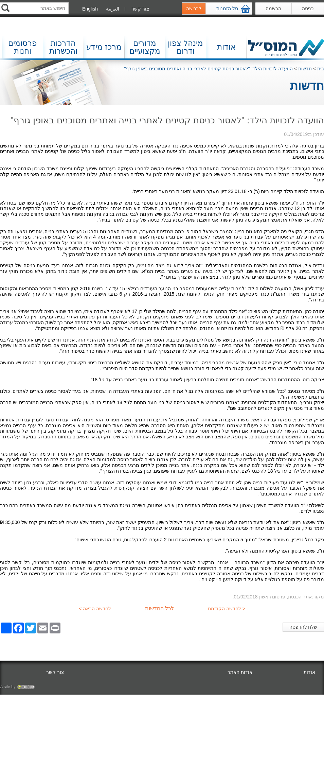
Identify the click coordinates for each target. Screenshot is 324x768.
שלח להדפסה (304, 628)
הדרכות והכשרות (63, 47)
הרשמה (273, 8)
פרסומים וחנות (22, 47)
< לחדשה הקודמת (227, 608)
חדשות (305, 68)
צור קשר (140, 9)
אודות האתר (240, 672)
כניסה (307, 8)
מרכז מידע (103, 46)
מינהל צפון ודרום (185, 47)
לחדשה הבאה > (94, 608)
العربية (112, 9)
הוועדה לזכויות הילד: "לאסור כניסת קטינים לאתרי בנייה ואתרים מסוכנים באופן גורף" (208, 68)
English (90, 9)
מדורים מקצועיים (144, 47)
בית (320, 68)
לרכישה (193, 8)
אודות (226, 46)
